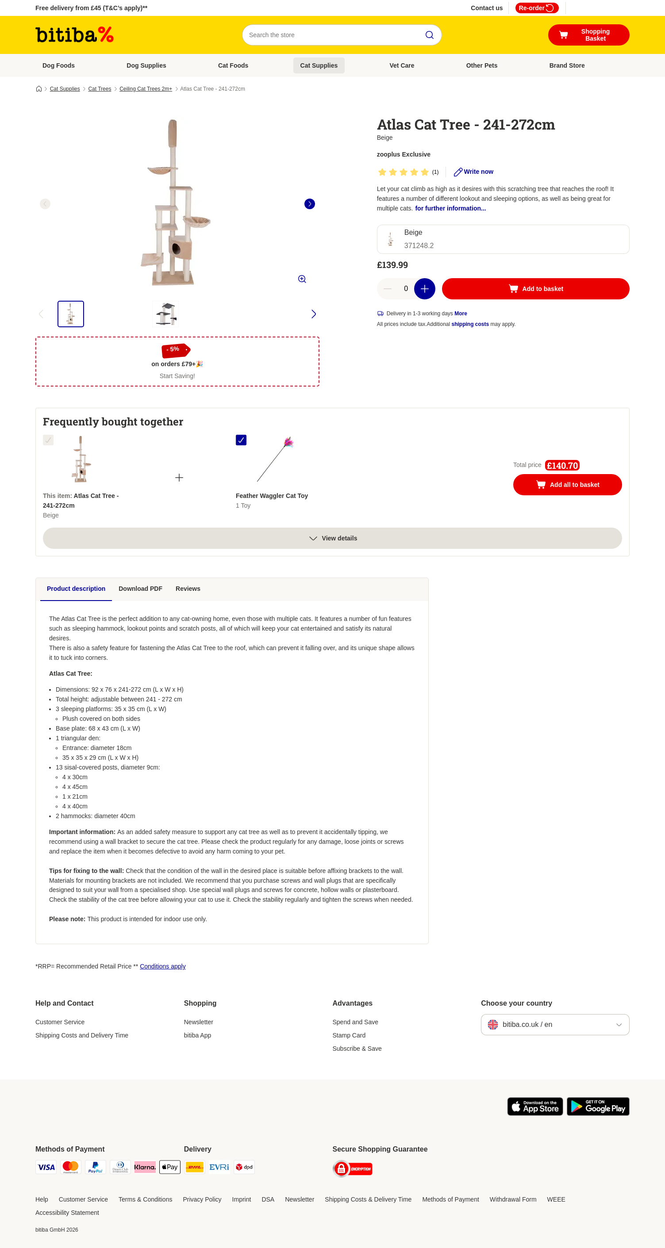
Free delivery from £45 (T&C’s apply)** (91, 7)
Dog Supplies (146, 65)
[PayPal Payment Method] (95, 1168)
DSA (267, 1199)
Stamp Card (349, 1035)
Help (41, 1199)
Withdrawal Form (513, 1199)
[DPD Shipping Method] (244, 1168)
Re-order (537, 8)
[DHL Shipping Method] (194, 1168)
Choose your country (516, 1003)
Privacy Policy (202, 1199)
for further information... (450, 208)
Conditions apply (163, 966)
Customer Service (60, 1022)
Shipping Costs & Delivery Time (368, 1199)
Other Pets (482, 65)
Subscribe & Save (357, 1048)
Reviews (188, 588)
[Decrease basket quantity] (387, 288)
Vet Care (402, 65)
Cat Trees (99, 89)
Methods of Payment (450, 1199)
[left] (45, 204)
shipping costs (470, 324)
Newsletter (198, 1022)
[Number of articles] (406, 288)
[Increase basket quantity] (424, 288)
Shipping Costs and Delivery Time (81, 1035)
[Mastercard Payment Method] (70, 1168)
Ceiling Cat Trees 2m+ (145, 89)
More (460, 313)
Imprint (241, 1199)
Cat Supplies (319, 65)
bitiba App (197, 1035)
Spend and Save (356, 1022)
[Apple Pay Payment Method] (170, 1168)
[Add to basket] (536, 288)
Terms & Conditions (145, 1199)
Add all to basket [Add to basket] (576, 485)
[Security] (353, 1170)
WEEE (556, 1199)
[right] (309, 204)
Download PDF (140, 588)
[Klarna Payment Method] (145, 1168)
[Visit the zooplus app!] (535, 1113)
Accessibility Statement (67, 1212)
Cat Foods (233, 65)
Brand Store (567, 65)
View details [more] (332, 538)
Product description (76, 588)
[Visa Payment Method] (46, 1168)
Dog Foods (58, 65)
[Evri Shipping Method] (219, 1168)
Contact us (487, 7)
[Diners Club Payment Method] (120, 1168)
